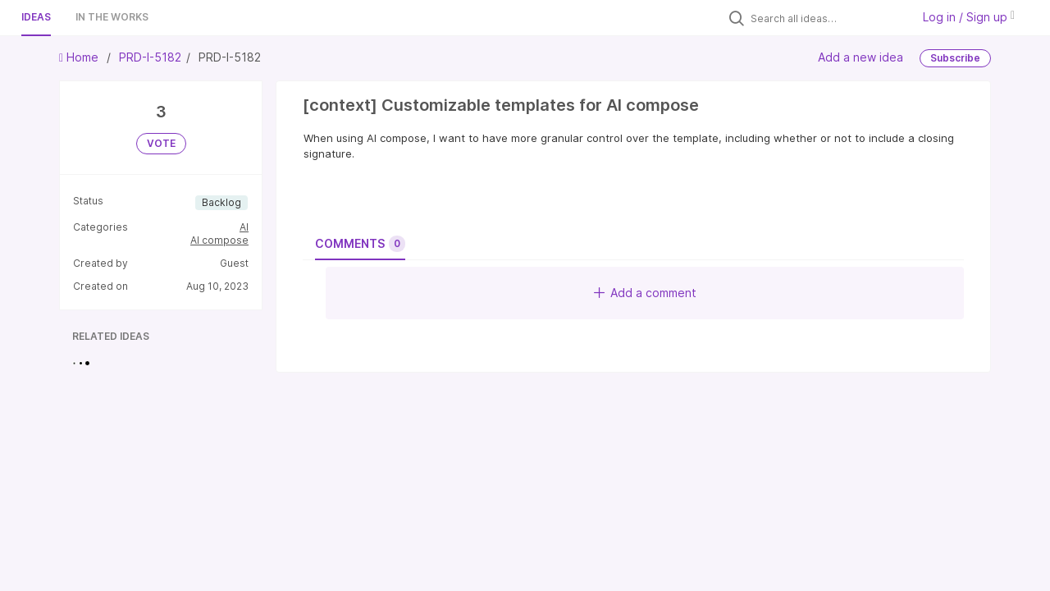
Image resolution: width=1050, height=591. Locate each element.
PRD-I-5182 (150, 57)
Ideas (36, 17)
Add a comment (645, 293)
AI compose (219, 240)
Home (80, 57)
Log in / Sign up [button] (969, 17)
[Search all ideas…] (827, 18)
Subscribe (955, 58)
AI (244, 227)
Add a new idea (860, 57)
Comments (360, 244)
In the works (111, 17)
